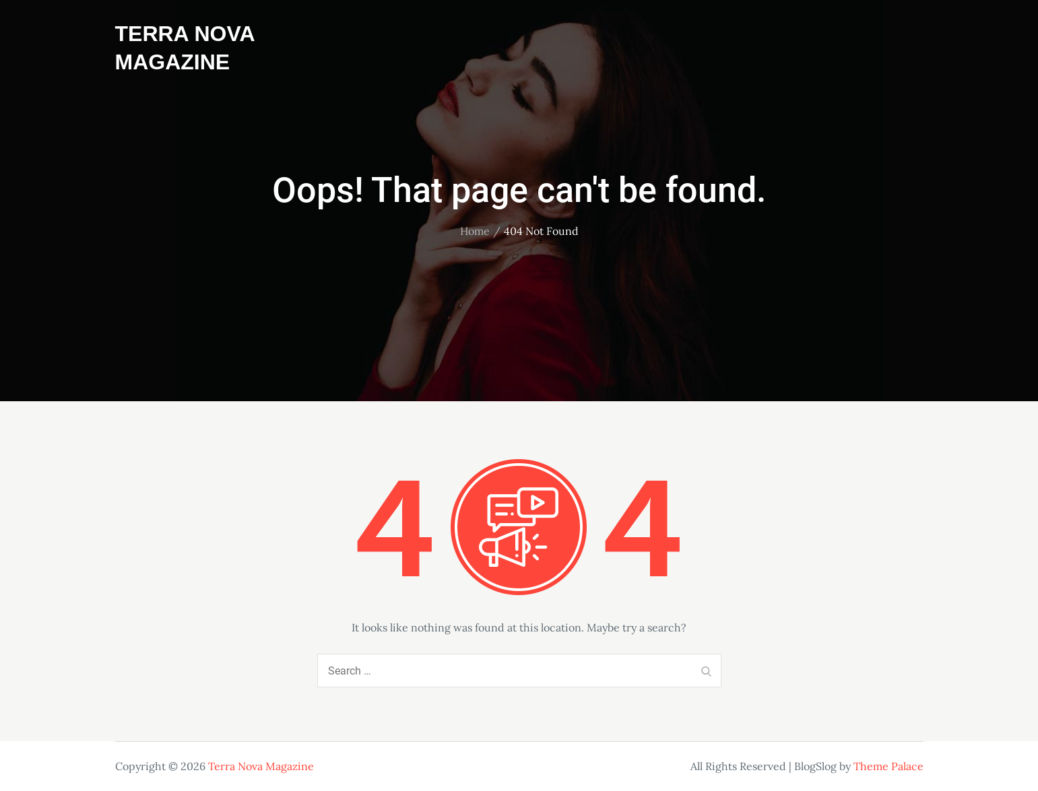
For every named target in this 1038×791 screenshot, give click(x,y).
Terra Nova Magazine (261, 766)
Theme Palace (888, 766)
